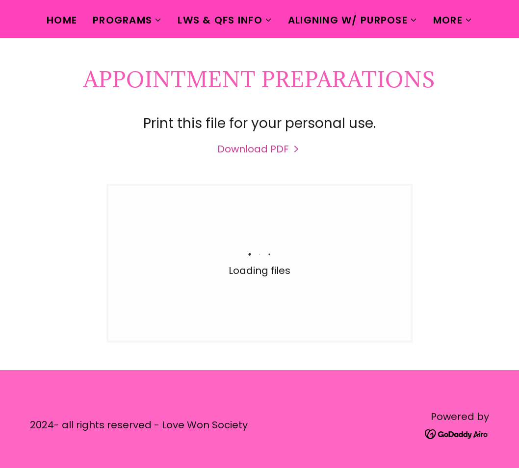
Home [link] (62, 20)
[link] (259, 149)
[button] (127, 20)
